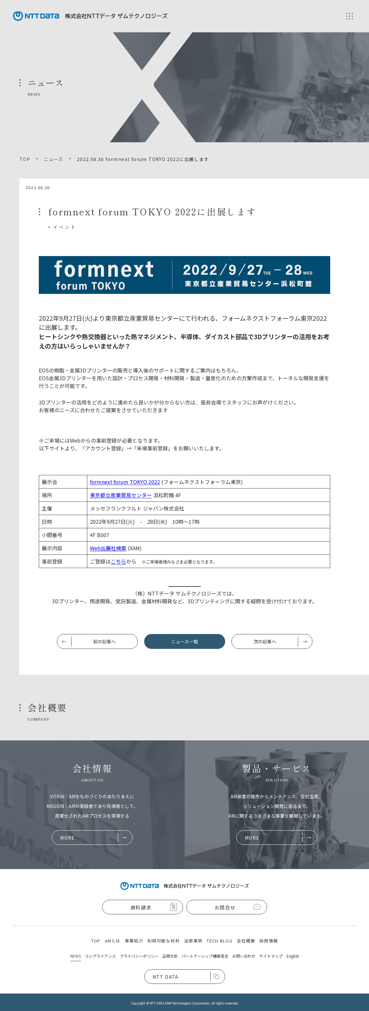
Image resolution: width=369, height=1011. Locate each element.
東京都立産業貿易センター (121, 495)
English (293, 956)
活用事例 (193, 941)
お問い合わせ (243, 956)
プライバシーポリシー (139, 956)
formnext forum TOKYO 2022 (125, 482)
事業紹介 (134, 941)
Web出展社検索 (108, 548)
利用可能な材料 (163, 941)
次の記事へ (265, 641)
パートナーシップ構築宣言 (205, 956)
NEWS (75, 956)
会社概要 (246, 941)
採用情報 (268, 941)
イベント (65, 227)
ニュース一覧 (184, 641)
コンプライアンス (100, 956)
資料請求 (141, 907)
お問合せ (225, 907)
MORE (67, 837)
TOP (96, 941)
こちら (118, 561)
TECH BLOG (220, 941)
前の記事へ (104, 641)
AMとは (113, 941)
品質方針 (170, 956)
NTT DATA (166, 976)
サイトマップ (271, 956)
